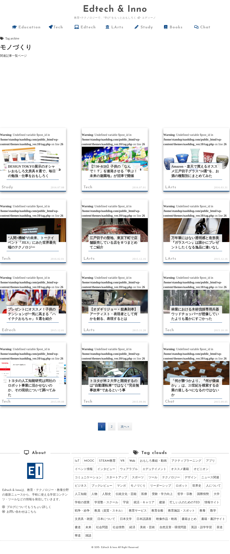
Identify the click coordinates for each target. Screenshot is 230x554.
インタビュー (106, 469)
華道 (78, 535)
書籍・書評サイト (213, 519)
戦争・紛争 (82, 510)
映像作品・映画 (166, 519)
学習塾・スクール (106, 502)
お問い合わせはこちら (19, 511)
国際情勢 (203, 494)
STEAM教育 (107, 461)
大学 (217, 494)
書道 (78, 527)
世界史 (196, 485)
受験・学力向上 (162, 494)
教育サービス (138, 510)
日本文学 (126, 519)
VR (122, 461)
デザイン (191, 477)
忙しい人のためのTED (185, 502)
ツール (152, 477)
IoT (77, 461)
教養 (203, 510)
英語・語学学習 (201, 527)
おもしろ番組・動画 (153, 461)
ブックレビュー (101, 485)
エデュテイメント (154, 469)
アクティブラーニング (186, 461)
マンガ (121, 485)
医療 (144, 494)
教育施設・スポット (181, 510)
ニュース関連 (210, 477)
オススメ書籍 (180, 469)
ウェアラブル (129, 469)
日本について (106, 519)
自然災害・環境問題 (173, 527)
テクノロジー (171, 477)
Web (132, 461)
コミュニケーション (88, 477)
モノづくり (138, 485)
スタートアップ (116, 477)
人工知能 (81, 494)
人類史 (106, 494)
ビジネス (81, 485)
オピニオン (201, 469)
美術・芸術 (147, 527)
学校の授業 (82, 502)
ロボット (182, 485)
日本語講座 (144, 519)
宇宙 (126, 502)
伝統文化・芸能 (126, 494)
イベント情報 (84, 469)
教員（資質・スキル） (109, 510)
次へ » (125, 426)
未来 (88, 527)
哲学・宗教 (184, 494)
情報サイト (211, 502)
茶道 (220, 527)
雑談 (88, 535)
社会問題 (102, 527)
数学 (213, 510)
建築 (162, 502)
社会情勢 (119, 527)
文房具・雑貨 (84, 519)
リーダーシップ (160, 485)
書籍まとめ (189, 519)
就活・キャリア (144, 502)
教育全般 (157, 510)
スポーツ (138, 477)
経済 (132, 527)
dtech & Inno (115, 9)
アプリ (210, 461)
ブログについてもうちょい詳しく (26, 507)
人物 (94, 494)
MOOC (89, 461)
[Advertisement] (115, 92)
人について (213, 485)
